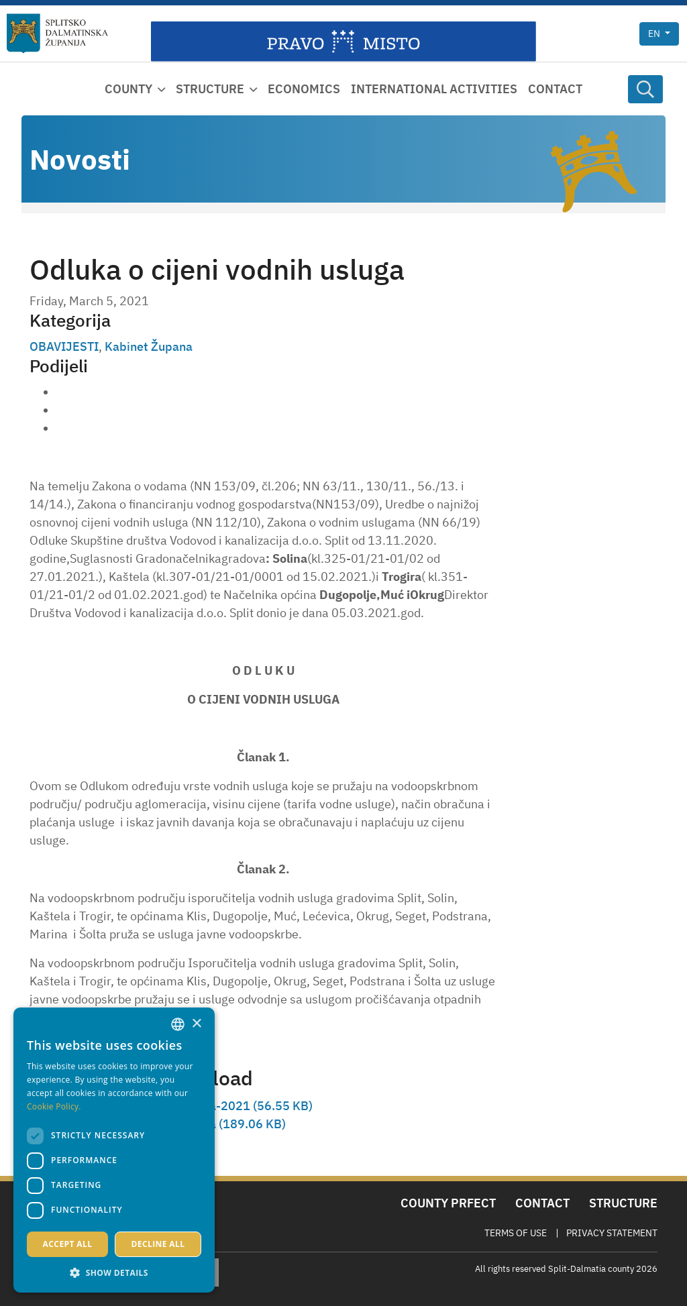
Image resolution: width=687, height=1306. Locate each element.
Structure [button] (210, 89)
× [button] (196, 1024)
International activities (434, 89)
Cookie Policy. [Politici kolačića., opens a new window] (54, 1106)
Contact (555, 89)
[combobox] (177, 1024)
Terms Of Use (515, 1233)
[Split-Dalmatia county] (57, 33)
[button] (114, 1272)
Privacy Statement (611, 1233)
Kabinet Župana (149, 346)
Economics (304, 89)
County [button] (128, 89)
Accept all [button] (68, 1244)
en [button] (655, 34)
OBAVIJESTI (64, 346)
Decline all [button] (158, 1244)
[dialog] (114, 1150)
